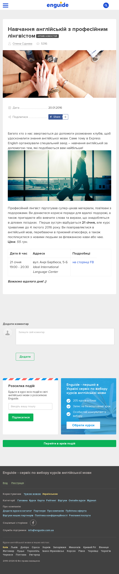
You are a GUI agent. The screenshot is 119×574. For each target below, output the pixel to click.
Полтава (21, 554)
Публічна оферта (76, 510)
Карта (41, 500)
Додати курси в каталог (17, 510)
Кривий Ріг (89, 547)
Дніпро (24, 547)
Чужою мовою (32, 494)
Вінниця (104, 547)
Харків (46, 547)
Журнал (91, 500)
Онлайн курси (77, 500)
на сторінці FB (83, 262)
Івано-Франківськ (53, 551)
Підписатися (21, 417)
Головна (22, 500)
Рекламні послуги (80, 515)
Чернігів (106, 551)
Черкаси (8, 554)
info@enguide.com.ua (41, 530)
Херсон (71, 551)
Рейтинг (51, 500)
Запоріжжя (59, 547)
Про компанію (55, 510)
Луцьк (20, 551)
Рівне (81, 551)
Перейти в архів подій (59, 443)
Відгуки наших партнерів (18, 515)
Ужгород (34, 554)
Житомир (8, 551)
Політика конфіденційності (51, 515)
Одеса (36, 547)
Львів (14, 547)
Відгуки (62, 500)
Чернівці (93, 551)
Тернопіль (33, 551)
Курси (32, 500)
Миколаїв (74, 547)
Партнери (40, 510)
